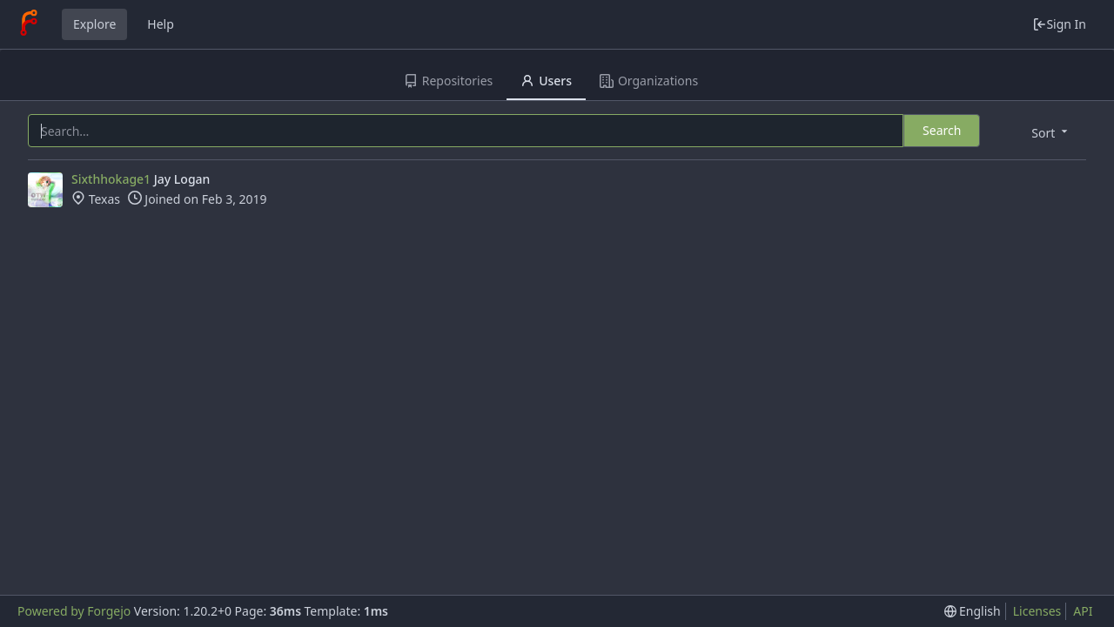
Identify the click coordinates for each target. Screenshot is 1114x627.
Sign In (1059, 24)
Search (942, 130)
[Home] (29, 24)
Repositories (448, 80)
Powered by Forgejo (74, 611)
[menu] (1051, 132)
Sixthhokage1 (111, 179)
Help (160, 24)
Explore (94, 24)
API (1082, 611)
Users (546, 80)
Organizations (649, 80)
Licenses (1037, 611)
